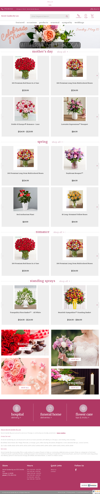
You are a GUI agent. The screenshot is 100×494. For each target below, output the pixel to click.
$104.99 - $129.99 (25, 131)
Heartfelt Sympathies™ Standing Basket (74, 312)
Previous (2, 75)
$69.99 (25, 222)
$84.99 (74, 131)
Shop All (61, 52)
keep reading (61, 433)
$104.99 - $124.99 (25, 320)
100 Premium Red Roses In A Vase (25, 83)
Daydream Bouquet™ (74, 173)
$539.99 (25, 90)
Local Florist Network (83, 492)
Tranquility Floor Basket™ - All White (25, 312)
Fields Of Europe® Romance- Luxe (25, 124)
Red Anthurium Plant (25, 214)
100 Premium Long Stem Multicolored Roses (75, 83)
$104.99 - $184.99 (74, 320)
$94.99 (74, 222)
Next (97, 75)
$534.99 (74, 90)
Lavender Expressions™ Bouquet (74, 124)
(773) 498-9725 (8, 9)
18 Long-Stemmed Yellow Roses (74, 214)
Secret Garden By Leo (10, 16)
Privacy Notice (71, 492)
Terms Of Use (61, 492)
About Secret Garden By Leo (11, 430)
